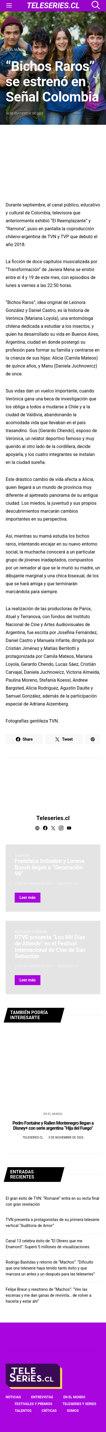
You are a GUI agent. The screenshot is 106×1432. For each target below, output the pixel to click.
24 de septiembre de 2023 (24, 113)
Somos (73, 1411)
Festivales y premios (31, 931)
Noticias (13, 1397)
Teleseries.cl (53, 818)
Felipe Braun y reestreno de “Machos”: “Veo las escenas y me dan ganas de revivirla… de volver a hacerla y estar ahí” (48, 1295)
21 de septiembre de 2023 (33, 883)
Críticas (49, 1411)
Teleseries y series (79, 1404)
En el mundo (15, 49)
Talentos (22, 855)
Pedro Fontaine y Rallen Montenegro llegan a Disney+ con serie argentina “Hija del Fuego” (53, 1125)
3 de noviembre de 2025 (66, 1137)
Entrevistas (42, 1397)
